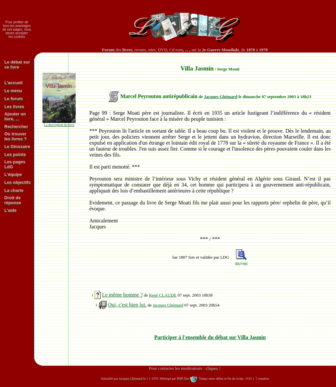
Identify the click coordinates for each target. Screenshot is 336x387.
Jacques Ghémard (220, 96)
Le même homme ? (122, 295)
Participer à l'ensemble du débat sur (210, 337)
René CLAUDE (163, 295)
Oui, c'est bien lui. (127, 305)
